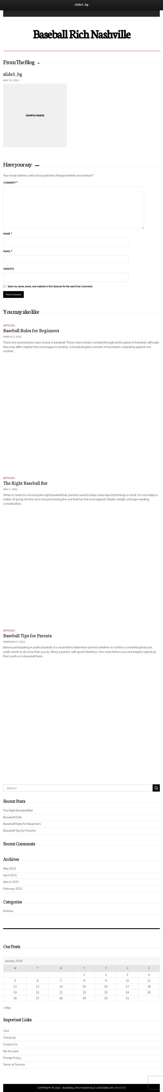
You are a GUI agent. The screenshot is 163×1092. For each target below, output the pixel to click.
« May (7, 1007)
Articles (9, 325)
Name (7, 233)
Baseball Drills (12, 817)
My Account (10, 1051)
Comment (10, 182)
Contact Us (10, 1044)
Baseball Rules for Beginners (31, 330)
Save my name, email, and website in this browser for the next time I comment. (50, 286)
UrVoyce (120, 1087)
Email (7, 251)
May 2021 (9, 868)
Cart (6, 1030)
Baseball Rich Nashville (81, 33)
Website (8, 268)
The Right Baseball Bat (25, 482)
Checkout (9, 1037)
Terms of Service (14, 1064)
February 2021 (12, 888)
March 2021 (11, 882)
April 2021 (10, 875)
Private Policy (12, 1058)
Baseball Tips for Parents (27, 635)
